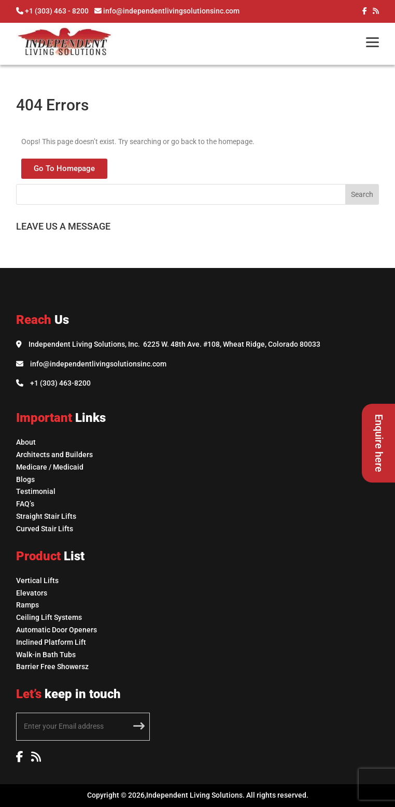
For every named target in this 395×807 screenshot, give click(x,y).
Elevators (31, 593)
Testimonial (35, 491)
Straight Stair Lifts (46, 516)
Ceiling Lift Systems (49, 617)
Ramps (27, 605)
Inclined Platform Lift (51, 642)
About (26, 442)
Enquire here (379, 443)
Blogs (25, 479)
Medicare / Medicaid (49, 467)
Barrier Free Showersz (52, 666)
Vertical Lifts (37, 580)
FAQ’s (25, 504)
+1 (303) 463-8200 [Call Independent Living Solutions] (60, 383)
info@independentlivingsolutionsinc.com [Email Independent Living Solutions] (98, 364)
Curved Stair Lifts (44, 529)
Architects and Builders (54, 454)
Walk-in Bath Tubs (46, 654)
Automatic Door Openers (56, 630)
